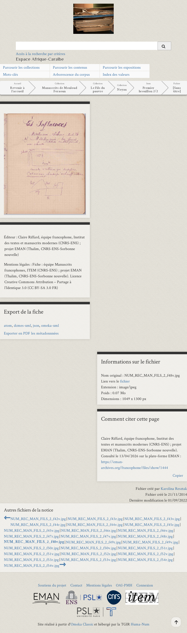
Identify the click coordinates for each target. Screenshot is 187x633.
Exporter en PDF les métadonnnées (31, 333)
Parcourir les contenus (70, 67)
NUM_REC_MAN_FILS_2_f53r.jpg (31, 559)
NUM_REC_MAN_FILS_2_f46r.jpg (88, 530)
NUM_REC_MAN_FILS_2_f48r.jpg (145, 536)
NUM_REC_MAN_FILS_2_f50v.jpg (88, 547)
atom (8, 325)
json (36, 325)
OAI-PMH (124, 585)
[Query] (93, 46)
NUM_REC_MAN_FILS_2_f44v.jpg (94, 524)
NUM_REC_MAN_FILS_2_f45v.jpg (31, 530)
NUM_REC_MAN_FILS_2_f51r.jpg (145, 547)
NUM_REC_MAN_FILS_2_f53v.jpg (88, 559)
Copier (178, 475)
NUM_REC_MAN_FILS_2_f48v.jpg (34, 542)
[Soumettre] (164, 46)
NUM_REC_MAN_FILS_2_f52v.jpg (145, 553)
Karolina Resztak (174, 488)
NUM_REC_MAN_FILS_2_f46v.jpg (145, 530)
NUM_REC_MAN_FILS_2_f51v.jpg (31, 553)
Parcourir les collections (21, 67)
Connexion (144, 585)
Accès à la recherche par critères (40, 53)
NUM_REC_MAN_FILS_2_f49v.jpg (150, 542)
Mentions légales (99, 585)
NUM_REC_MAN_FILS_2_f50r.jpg (31, 547)
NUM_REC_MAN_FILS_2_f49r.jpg (93, 542)
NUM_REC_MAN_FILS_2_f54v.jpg (31, 565)
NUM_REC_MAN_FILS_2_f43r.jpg (95, 518)
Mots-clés (10, 74)
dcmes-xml (22, 325)
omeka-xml (50, 325)
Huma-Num (140, 624)
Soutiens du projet (52, 585)
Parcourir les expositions (122, 67)
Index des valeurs (116, 74)
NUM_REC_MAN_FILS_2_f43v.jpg (152, 518)
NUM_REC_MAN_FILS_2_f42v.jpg (38, 518)
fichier (125, 381)
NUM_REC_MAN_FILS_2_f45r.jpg (151, 524)
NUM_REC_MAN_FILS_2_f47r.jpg (31, 536)
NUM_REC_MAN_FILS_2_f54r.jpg (145, 559)
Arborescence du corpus (71, 74)
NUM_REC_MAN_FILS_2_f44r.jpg (37, 524)
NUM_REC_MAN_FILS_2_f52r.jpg (88, 553)
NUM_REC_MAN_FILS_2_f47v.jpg (88, 536)
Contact (76, 585)
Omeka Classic (82, 624)
